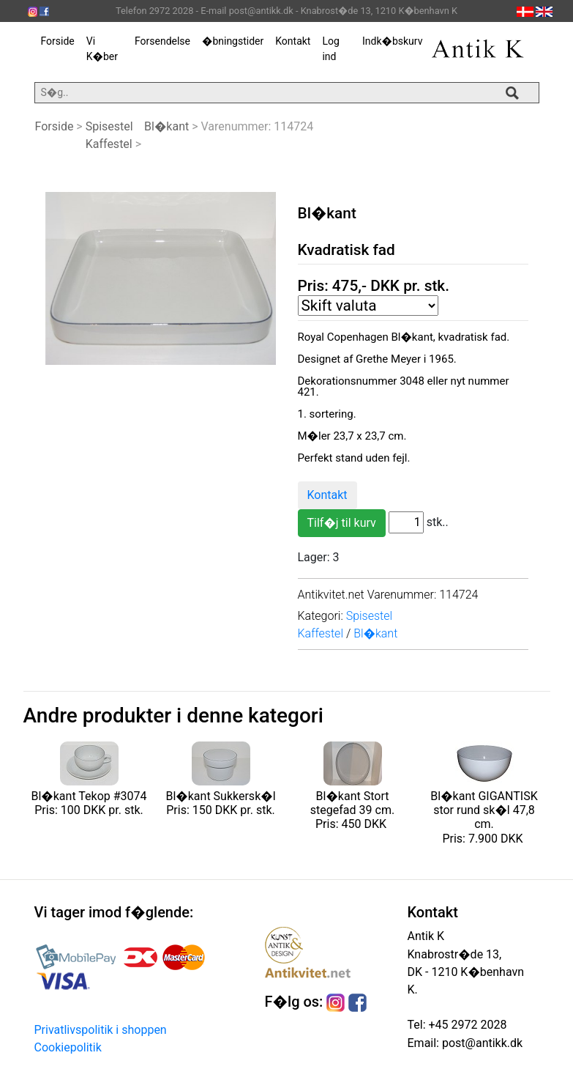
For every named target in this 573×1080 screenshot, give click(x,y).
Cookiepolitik (68, 1047)
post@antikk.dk (481, 1043)
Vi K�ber (102, 48)
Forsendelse (162, 41)
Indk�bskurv (392, 41)
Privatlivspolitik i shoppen (100, 1030)
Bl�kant (166, 126)
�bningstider (232, 41)
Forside (58, 41)
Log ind (330, 48)
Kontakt (292, 41)
